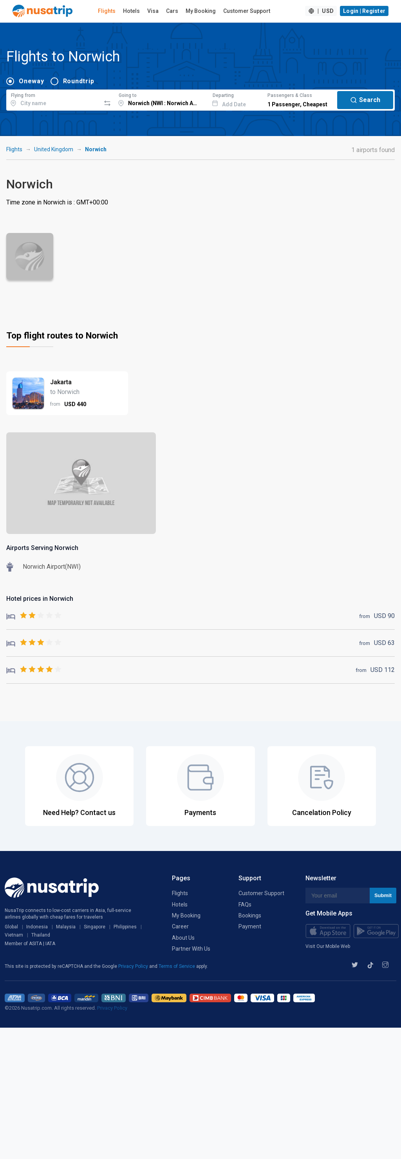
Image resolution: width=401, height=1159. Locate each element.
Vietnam (14, 935)
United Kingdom (53, 149)
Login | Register (364, 11)
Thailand (40, 935)
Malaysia (66, 927)
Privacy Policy (133, 966)
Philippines (125, 927)
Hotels (131, 11)
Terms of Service (177, 966)
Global (11, 927)
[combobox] (53, 99)
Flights (107, 11)
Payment (249, 926)
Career (180, 926)
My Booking (201, 11)
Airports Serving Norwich (42, 548)
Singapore (94, 927)
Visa (153, 11)
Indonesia (37, 927)
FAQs (244, 904)
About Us (183, 938)
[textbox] (53, 99)
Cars (172, 11)
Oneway (31, 81)
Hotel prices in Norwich (39, 598)
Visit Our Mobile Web (327, 946)
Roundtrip (78, 81)
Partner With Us (191, 949)
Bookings (249, 915)
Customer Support (246, 11)
